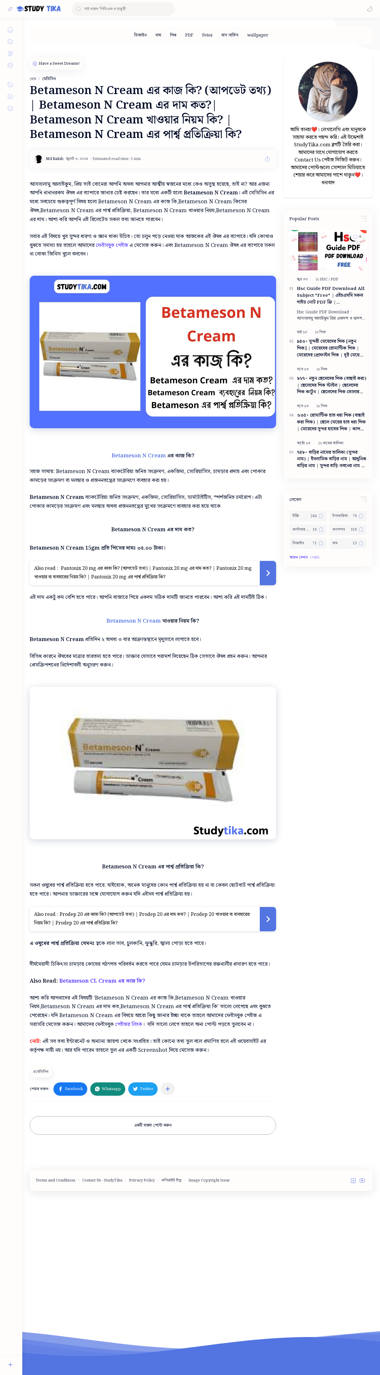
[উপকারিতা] (348, 516)
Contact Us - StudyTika (102, 1275)
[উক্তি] (308, 516)
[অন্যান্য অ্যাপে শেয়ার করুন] (168, 1184)
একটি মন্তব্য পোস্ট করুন (153, 1220)
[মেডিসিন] (41, 1166)
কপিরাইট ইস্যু (172, 1275)
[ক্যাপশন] (348, 529)
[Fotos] (207, 35)
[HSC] (325, 279)
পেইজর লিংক (128, 1119)
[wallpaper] (257, 35)
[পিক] (173, 35)
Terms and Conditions (55, 1275)
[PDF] (189, 35)
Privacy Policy (142, 1275)
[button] (369, 8)
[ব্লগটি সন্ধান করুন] (123, 9)
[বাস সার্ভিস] (229, 35)
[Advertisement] (153, 1001)
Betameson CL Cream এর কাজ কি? (102, 1076)
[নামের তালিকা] (333, 443)
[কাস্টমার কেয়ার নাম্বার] (308, 529)
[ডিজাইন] (140, 35)
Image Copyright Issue (209, 1275)
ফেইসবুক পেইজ (112, 245)
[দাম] (158, 35)
